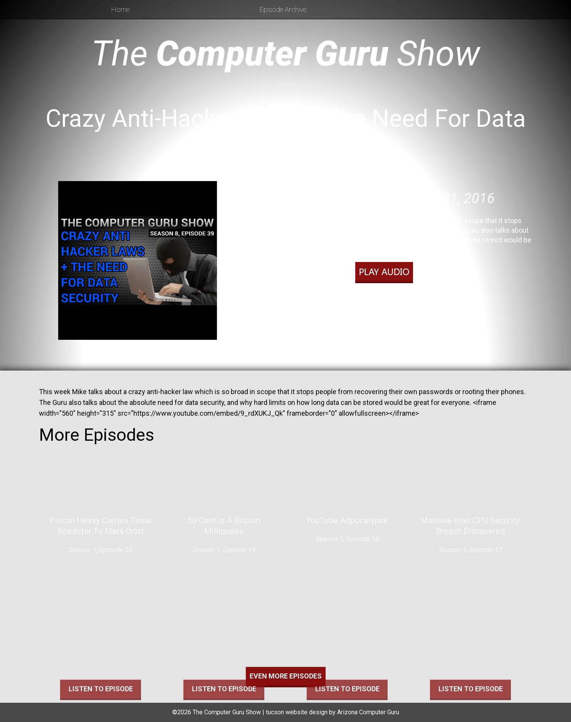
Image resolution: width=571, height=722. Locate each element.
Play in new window (381, 292)
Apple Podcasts (392, 302)
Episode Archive (283, 9)
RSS (428, 302)
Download (431, 292)
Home (120, 9)
